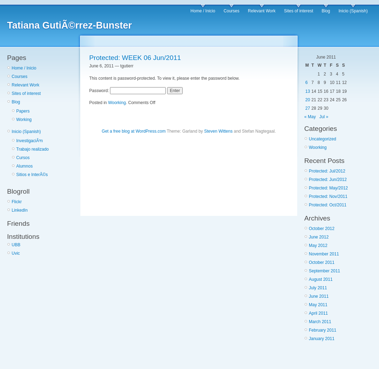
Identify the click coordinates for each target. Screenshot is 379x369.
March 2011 (320, 321)
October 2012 (322, 228)
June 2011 (319, 296)
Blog (326, 10)
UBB (16, 244)
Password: (127, 90)
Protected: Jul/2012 (327, 171)
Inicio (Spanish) (353, 10)
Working (24, 119)
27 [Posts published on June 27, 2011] (307, 108)
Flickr (17, 201)
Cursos (23, 157)
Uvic (16, 253)
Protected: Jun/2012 (328, 179)
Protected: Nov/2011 (328, 196)
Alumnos (24, 166)
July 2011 (318, 287)
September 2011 (324, 270)
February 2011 (322, 330)
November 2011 (324, 254)
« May (310, 116)
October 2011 (322, 262)
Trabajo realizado (32, 149)
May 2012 (318, 245)
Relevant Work (261, 10)
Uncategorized (322, 139)
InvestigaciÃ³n (29, 140)
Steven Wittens (218, 131)
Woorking (117, 102)
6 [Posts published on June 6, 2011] (306, 82)
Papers (23, 111)
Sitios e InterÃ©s (32, 174)
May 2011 (318, 304)
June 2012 (319, 237)
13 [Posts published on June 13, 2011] (307, 91)
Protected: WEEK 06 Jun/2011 (135, 57)
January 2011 (322, 338)
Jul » (323, 116)
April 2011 (318, 313)
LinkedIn (19, 210)
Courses (231, 10)
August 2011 (320, 279)
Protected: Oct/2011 (328, 204)
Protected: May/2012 (328, 188)
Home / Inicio (202, 10)
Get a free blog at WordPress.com (134, 131)
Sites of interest (298, 10)
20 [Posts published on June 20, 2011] (307, 99)
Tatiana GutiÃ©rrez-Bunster (69, 25)
